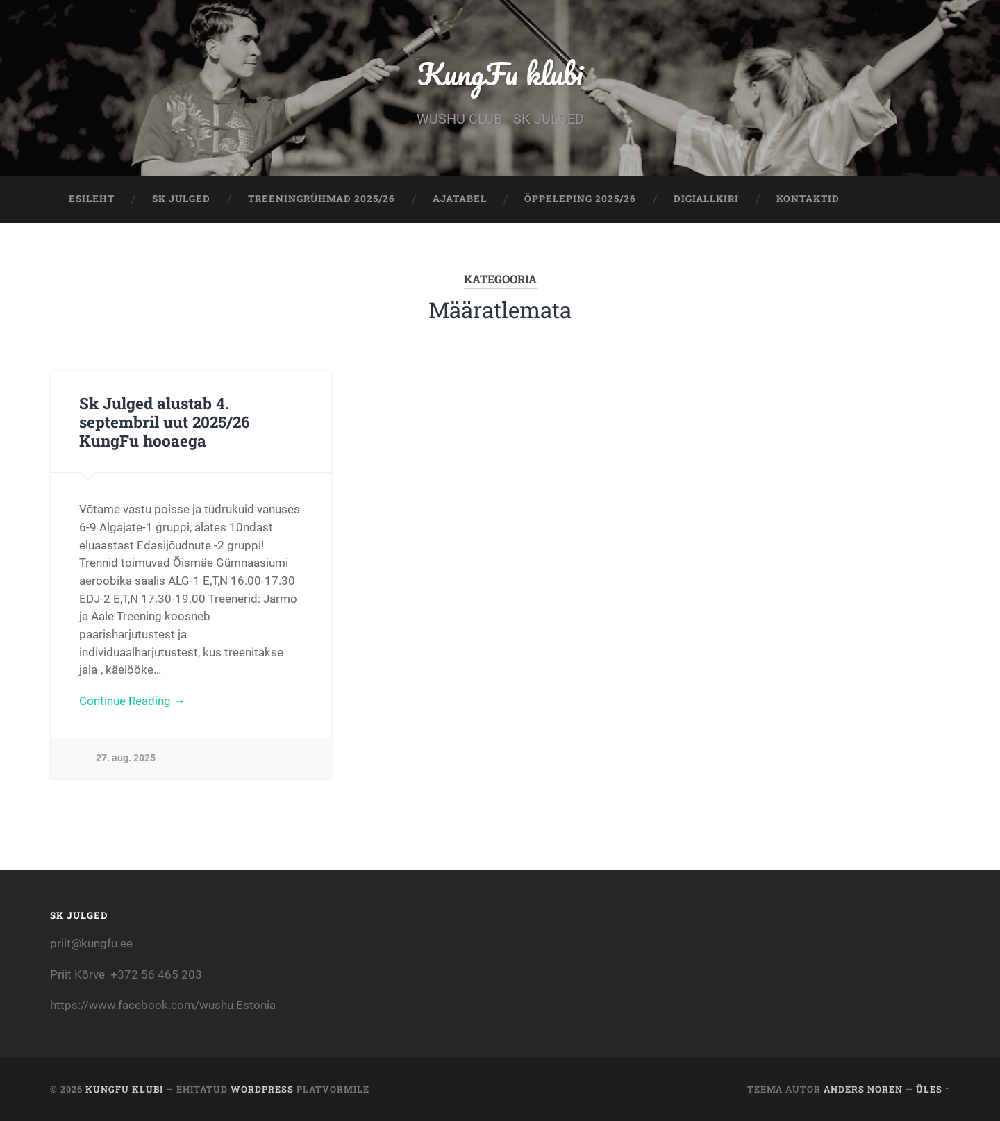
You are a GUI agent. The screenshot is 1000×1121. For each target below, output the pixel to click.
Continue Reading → (132, 701)
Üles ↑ (933, 1089)
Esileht (92, 198)
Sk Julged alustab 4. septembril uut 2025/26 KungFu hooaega (164, 421)
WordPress (262, 1089)
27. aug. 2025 (126, 758)
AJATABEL (460, 198)
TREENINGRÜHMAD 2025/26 (321, 198)
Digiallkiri (706, 198)
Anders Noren (863, 1089)
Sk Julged (181, 198)
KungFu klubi (500, 73)
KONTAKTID (808, 198)
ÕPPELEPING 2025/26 (580, 198)
